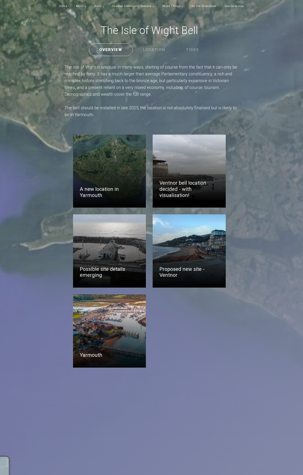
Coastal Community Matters (132, 6)
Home (63, 6)
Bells (98, 6)
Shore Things (171, 6)
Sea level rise (234, 6)
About (80, 6)
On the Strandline (203, 6)
